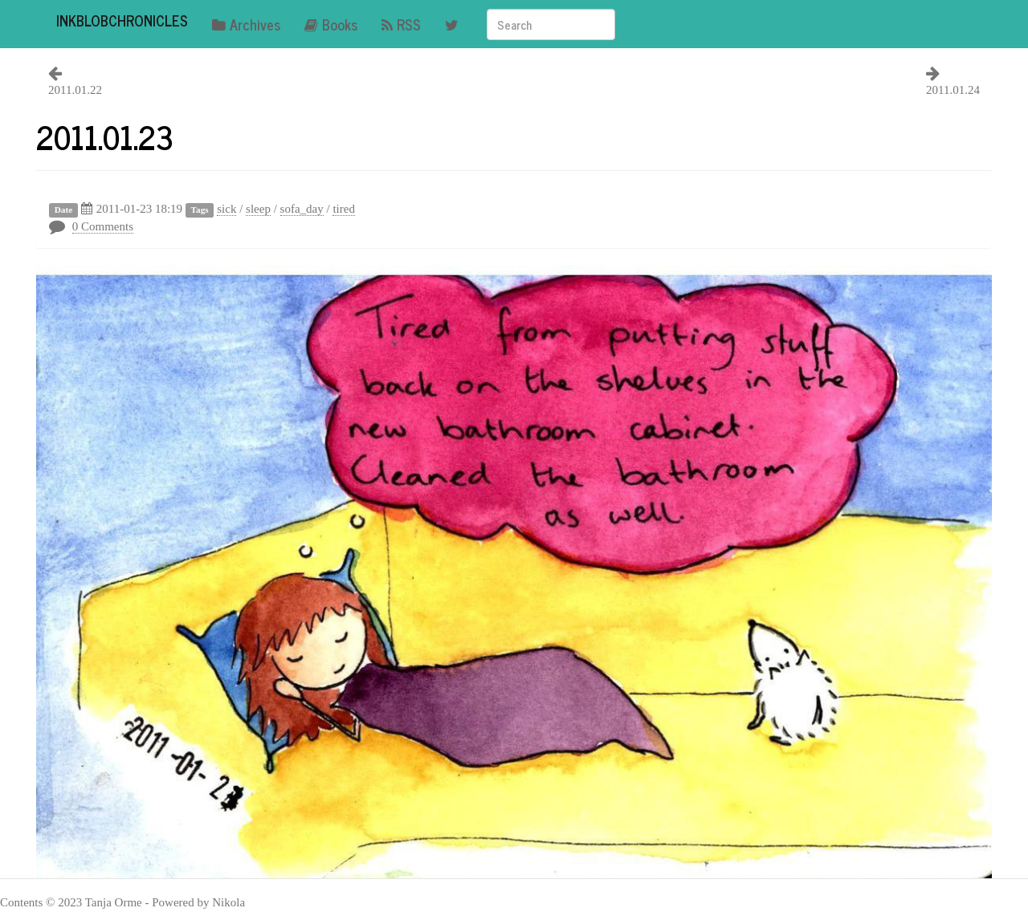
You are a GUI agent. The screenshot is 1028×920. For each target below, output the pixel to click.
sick (226, 208)
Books (330, 24)
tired (343, 208)
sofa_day (302, 208)
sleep (258, 208)
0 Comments (102, 226)
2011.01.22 (75, 89)
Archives (246, 24)
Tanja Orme (113, 902)
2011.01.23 (104, 136)
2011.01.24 (953, 89)
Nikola (228, 902)
